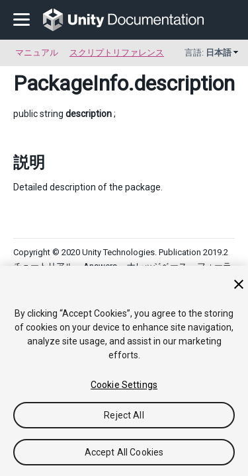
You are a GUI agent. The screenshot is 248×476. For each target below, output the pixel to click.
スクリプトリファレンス (116, 53)
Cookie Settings (124, 384)
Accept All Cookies (124, 452)
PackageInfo (70, 83)
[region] (124, 371)
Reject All (124, 415)
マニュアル (36, 53)
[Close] (239, 284)
